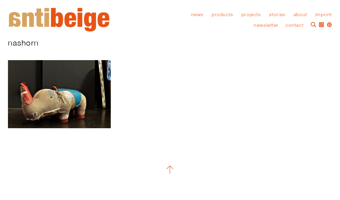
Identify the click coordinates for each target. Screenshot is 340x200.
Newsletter (266, 25)
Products (222, 14)
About (300, 14)
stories (277, 14)
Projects (251, 14)
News (197, 14)
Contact (295, 25)
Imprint (323, 14)
